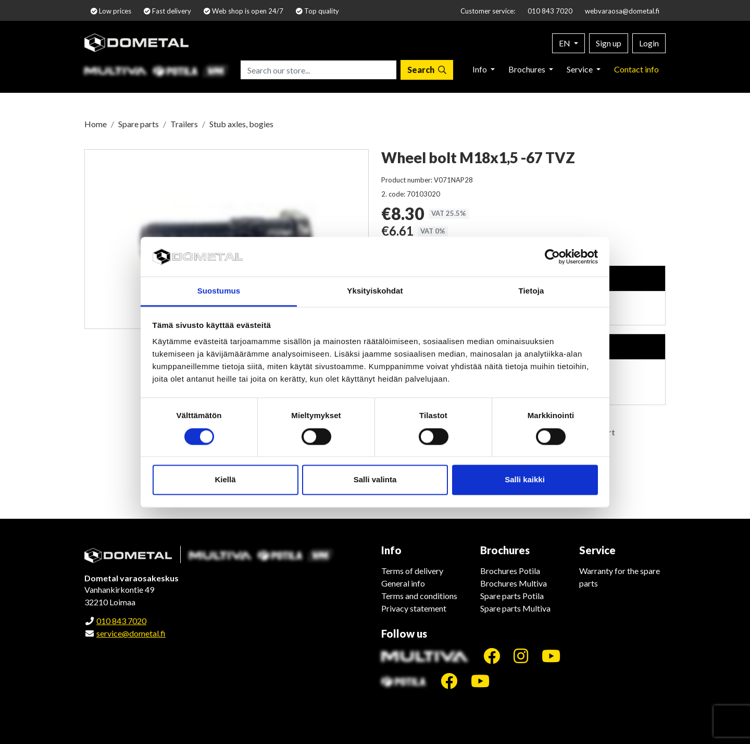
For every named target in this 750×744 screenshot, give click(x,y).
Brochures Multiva (513, 583)
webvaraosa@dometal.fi (622, 11)
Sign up (608, 43)
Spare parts (138, 124)
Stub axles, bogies (241, 124)
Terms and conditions (419, 596)
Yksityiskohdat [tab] (375, 291)
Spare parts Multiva (515, 608)
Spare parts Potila (512, 596)
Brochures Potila (510, 571)
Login (649, 43)
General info (403, 583)
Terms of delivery (412, 571)
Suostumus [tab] (219, 291)
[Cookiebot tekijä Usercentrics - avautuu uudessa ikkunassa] (552, 256)
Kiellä (225, 479)
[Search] (427, 70)
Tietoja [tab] (531, 291)
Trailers (184, 124)
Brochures (527, 69)
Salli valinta (375, 479)
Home (95, 124)
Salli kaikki (525, 479)
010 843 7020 (550, 11)
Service (580, 69)
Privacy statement (413, 608)
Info (480, 69)
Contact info (636, 69)
